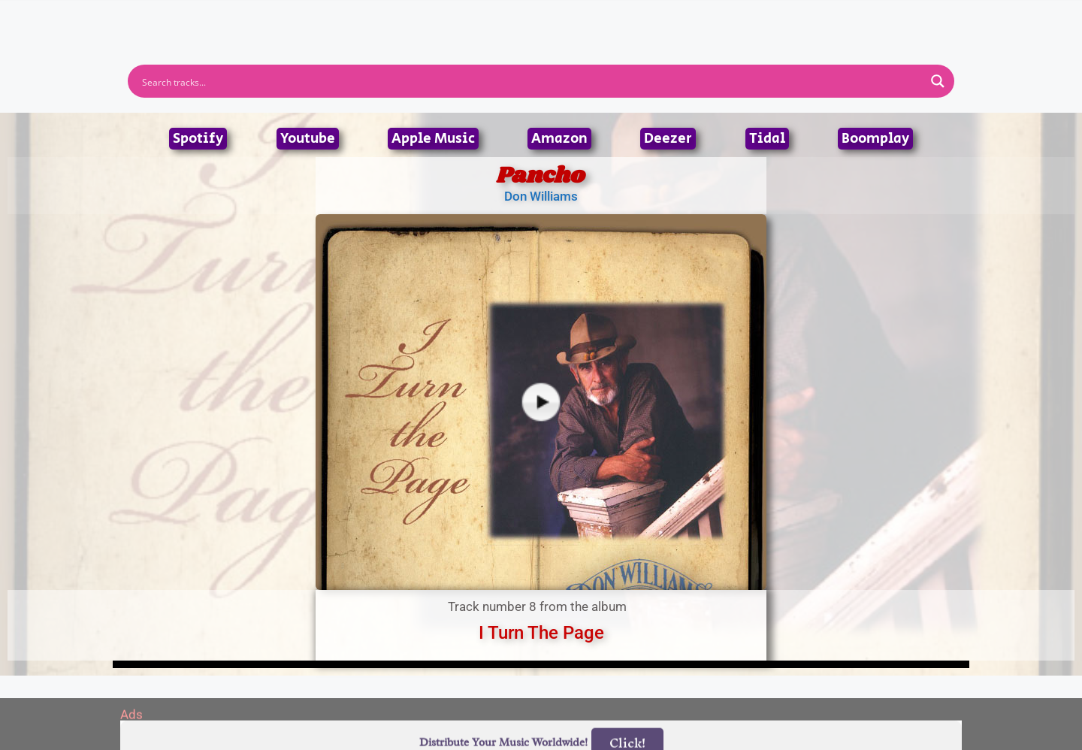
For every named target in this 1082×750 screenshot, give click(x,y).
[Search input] (531, 81)
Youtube (307, 139)
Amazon (559, 139)
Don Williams (541, 196)
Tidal (767, 139)
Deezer (668, 139)
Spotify (198, 139)
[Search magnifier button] (937, 81)
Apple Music (433, 139)
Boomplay (875, 139)
